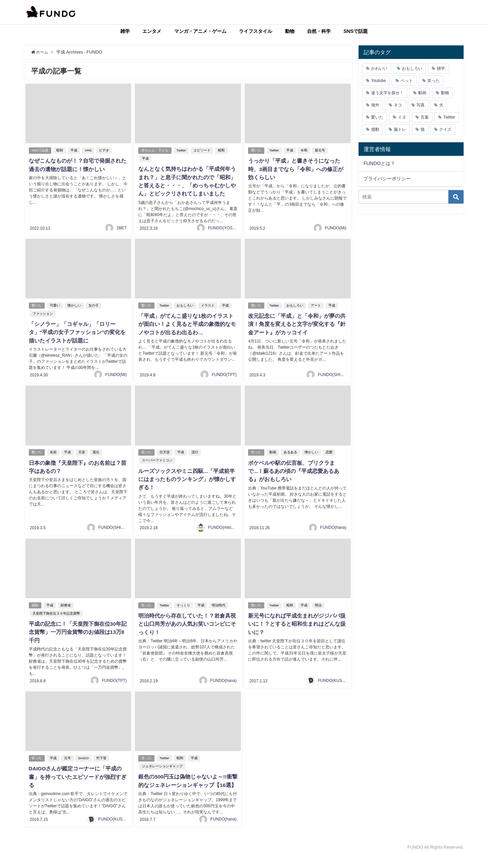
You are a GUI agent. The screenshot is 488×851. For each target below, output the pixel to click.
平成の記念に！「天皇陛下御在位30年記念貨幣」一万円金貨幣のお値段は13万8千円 (77, 629)
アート (316, 304)
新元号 (320, 150)
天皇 (82, 450)
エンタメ (151, 31)
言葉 (425, 117)
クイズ (445, 129)
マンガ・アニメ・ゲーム (200, 31)
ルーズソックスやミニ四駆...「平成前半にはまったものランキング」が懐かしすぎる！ (187, 477)
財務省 (66, 602)
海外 (375, 105)
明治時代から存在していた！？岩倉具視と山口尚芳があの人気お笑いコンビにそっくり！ (187, 621)
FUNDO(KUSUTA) (334, 677)
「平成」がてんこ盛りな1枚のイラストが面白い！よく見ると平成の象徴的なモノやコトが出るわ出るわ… (187, 323)
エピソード (202, 150)
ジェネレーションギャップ (162, 762)
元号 (67, 754)
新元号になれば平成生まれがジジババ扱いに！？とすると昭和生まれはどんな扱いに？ (296, 621)
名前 (53, 450)
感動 (35, 602)
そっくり (183, 602)
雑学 (125, 31)
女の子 (94, 304)
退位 (96, 450)
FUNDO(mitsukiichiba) (228, 525)
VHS (88, 150)
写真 (420, 105)
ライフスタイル (255, 31)
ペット (407, 81)
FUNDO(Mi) (335, 227)
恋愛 (329, 450)
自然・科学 (319, 31)
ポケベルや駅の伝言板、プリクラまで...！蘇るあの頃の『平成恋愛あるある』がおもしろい (293, 469)
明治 (318, 602)
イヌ (402, 117)
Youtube (378, 81)
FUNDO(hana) (333, 525)
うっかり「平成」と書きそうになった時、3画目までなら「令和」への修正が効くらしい (295, 169)
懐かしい (74, 304)
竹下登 (102, 754)
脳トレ (400, 129)
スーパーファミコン (157, 458)
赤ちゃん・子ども (154, 150)
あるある (291, 450)
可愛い (55, 304)
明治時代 (219, 602)
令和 (304, 150)
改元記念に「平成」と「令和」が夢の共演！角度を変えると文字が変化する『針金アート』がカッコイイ (296, 323)
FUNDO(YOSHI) (223, 227)
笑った (146, 450)
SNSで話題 (356, 31)
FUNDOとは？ (379, 163)
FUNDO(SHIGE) (333, 373)
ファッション (42, 312)
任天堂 (165, 450)
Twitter (181, 150)
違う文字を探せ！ (387, 93)
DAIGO (84, 754)
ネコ (398, 105)
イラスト (208, 304)
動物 (289, 31)
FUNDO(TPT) (224, 373)
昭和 (60, 150)
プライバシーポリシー (387, 178)
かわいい (379, 68)
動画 (273, 450)
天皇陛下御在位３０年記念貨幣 (55, 610)
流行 (195, 450)
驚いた (256, 150)
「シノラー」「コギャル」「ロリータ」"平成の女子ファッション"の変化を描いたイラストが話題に (76, 331)
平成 (74, 150)
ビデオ (104, 150)
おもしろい (185, 304)
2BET (122, 227)
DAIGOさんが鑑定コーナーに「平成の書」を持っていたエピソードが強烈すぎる (77, 773)
